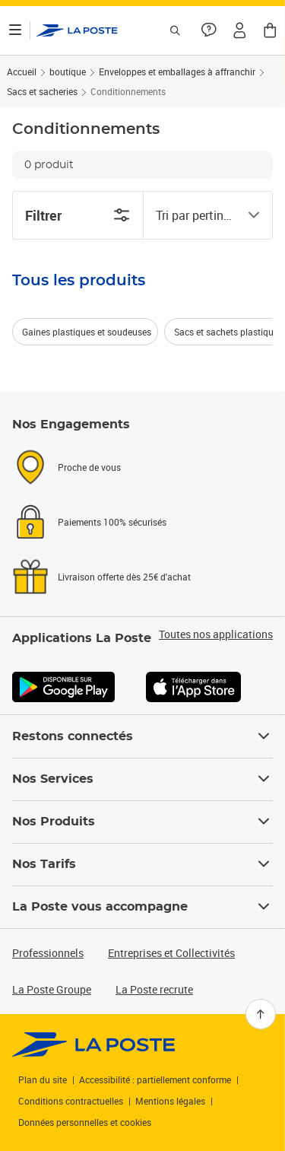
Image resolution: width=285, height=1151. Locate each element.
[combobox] (196, 215)
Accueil (21, 71)
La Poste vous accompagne (142, 907)
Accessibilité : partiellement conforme (155, 1079)
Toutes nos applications (216, 634)
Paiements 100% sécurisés (112, 522)
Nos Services (142, 779)
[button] (239, 30)
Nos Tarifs (142, 864)
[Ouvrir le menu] (15, 30)
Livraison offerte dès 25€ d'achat (124, 577)
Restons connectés (142, 736)
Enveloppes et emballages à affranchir (177, 71)
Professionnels (48, 953)
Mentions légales (170, 1101)
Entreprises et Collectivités (171, 953)
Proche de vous (89, 467)
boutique (67, 71)
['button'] (77, 30)
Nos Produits (142, 821)
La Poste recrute (154, 989)
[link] (94, 1044)
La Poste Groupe (51, 989)
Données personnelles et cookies (84, 1122)
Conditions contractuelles (70, 1101)
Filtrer (78, 215)
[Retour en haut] (260, 1014)
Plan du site (42, 1079)
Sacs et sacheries (42, 91)
